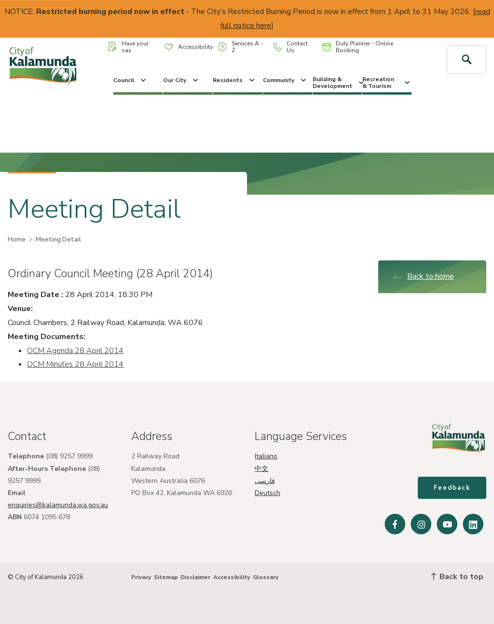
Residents (234, 80)
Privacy (141, 577)
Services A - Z (240, 47)
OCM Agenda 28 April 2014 (75, 350)
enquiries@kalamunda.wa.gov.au (58, 505)
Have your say (128, 47)
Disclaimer (195, 577)
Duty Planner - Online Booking (357, 47)
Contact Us (290, 47)
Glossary (265, 577)
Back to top (457, 576)
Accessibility (189, 47)
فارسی (265, 480)
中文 (261, 468)
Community (285, 80)
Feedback (452, 487)
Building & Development (337, 82)
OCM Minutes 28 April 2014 (75, 364)
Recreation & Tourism (387, 82)
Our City (181, 80)
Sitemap (166, 577)
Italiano (266, 456)
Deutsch (267, 492)
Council (130, 80)
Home (17, 239)
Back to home (423, 276)
